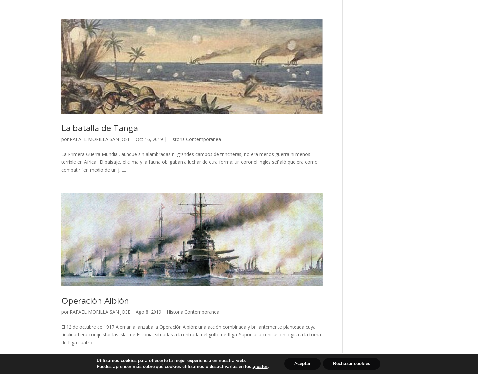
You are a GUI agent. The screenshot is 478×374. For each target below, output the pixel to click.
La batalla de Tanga (99, 128)
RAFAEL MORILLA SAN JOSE (100, 139)
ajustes (260, 367)
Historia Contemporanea (194, 139)
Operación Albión (95, 300)
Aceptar (302, 363)
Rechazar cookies (351, 363)
